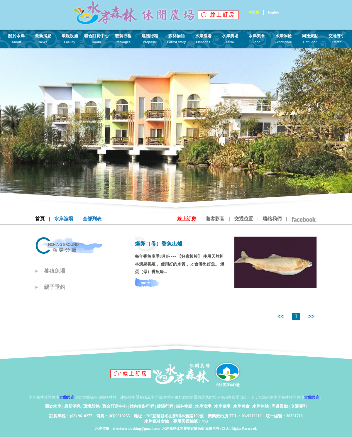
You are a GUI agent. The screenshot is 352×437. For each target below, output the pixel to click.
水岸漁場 (203, 406)
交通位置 (243, 218)
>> (310, 316)
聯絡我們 (272, 218)
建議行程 (165, 406)
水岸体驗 (260, 406)
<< (281, 316)
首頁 (40, 218)
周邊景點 (279, 406)
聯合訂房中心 (114, 406)
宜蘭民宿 (67, 397)
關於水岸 (53, 406)
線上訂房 (186, 218)
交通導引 (299, 406)
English (273, 12)
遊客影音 (215, 218)
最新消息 (72, 406)
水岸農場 (222, 406)
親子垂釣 (54, 287)
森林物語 (184, 406)
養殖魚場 (54, 271)
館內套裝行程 (142, 406)
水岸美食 (241, 406)
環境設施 (91, 406)
